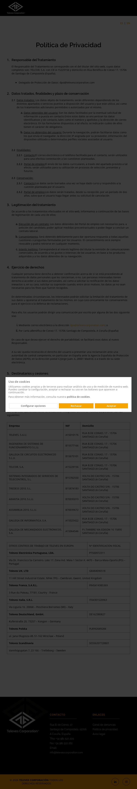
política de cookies (78, 396)
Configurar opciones (33, 405)
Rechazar (76, 405)
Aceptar (111, 405)
